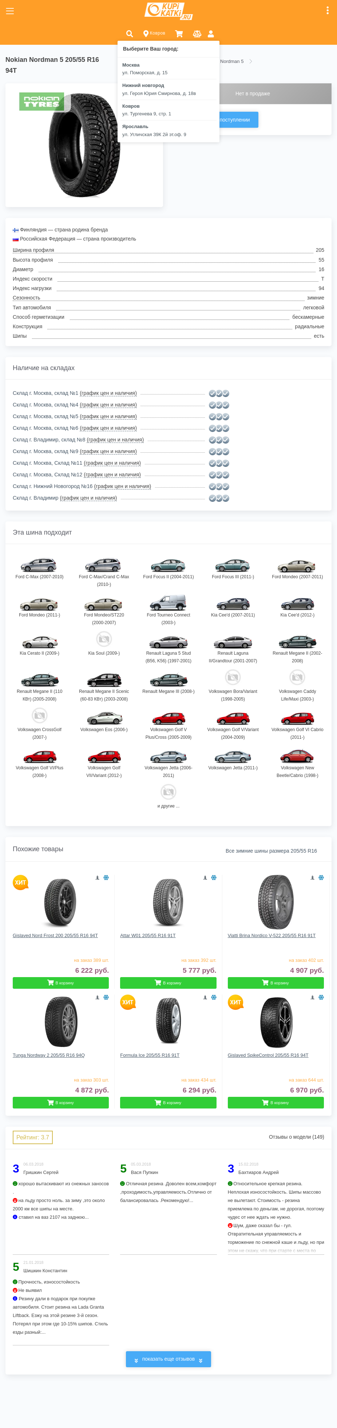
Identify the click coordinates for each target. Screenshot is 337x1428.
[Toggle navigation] (9, 11)
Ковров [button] (154, 33)
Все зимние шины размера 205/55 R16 (271, 851)
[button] (130, 33)
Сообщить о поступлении (220, 120)
